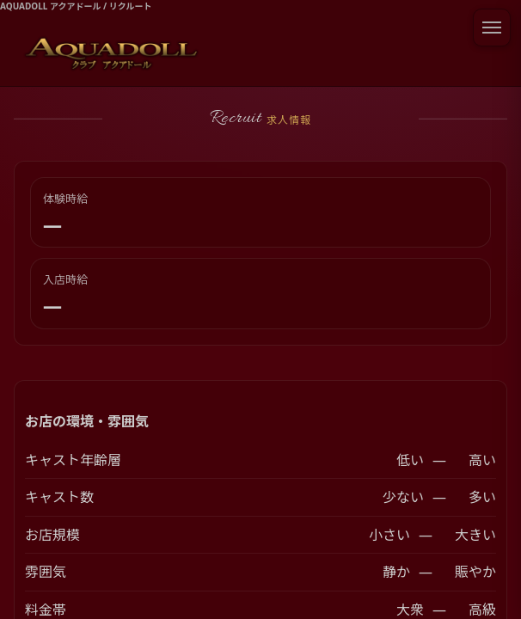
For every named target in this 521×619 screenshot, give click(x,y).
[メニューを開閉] (492, 27)
